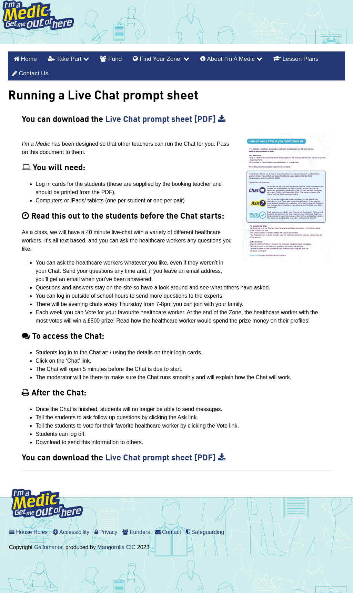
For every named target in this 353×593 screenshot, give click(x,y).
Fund (104, 58)
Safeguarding (205, 529)
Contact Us (29, 71)
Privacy (106, 529)
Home (27, 58)
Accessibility (71, 529)
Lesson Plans (276, 58)
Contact (168, 529)
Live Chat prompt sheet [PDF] (165, 116)
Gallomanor (48, 544)
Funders (136, 529)
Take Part (64, 58)
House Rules (28, 529)
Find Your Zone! (150, 58)
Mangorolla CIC (116, 544)
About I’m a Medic (215, 58)
